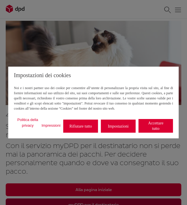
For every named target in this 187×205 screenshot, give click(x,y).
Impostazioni (118, 126)
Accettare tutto (156, 126)
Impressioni (51, 125)
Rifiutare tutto (81, 126)
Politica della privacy (27, 123)
